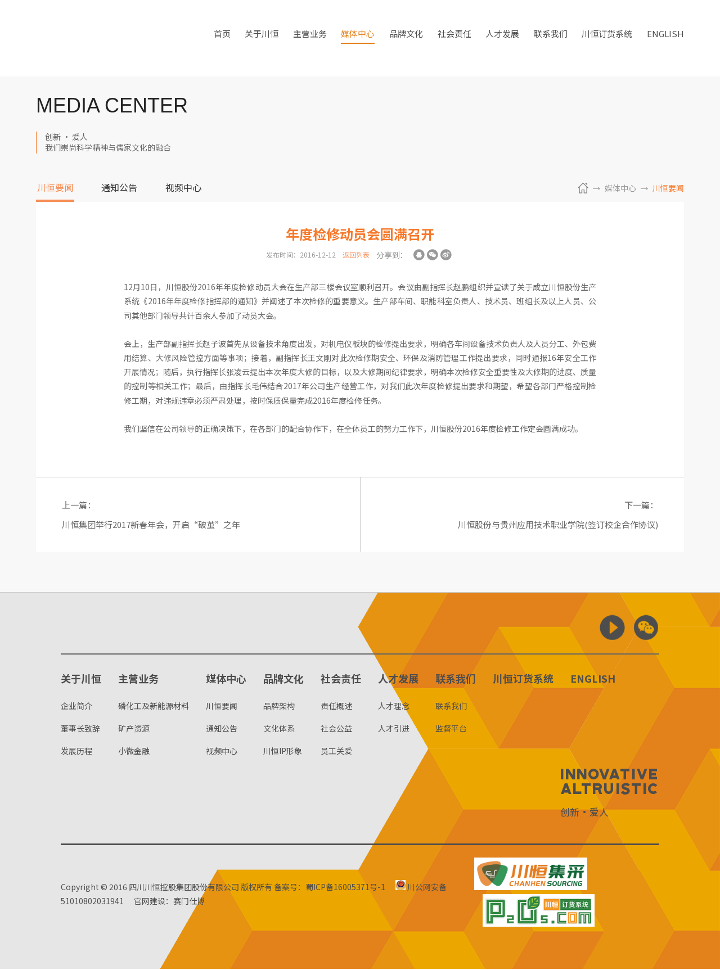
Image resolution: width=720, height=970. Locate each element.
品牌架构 (279, 706)
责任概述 (336, 706)
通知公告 (119, 188)
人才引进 (394, 729)
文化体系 (279, 729)
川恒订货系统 (607, 38)
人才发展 (502, 38)
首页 (222, 38)
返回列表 (356, 254)
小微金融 (134, 751)
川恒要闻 (55, 188)
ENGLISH (665, 38)
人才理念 (394, 706)
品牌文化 (406, 38)
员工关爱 (336, 751)
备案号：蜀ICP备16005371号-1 (329, 888)
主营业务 (310, 38)
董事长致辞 (80, 729)
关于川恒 (261, 38)
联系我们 (551, 38)
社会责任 (454, 38)
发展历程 (76, 751)
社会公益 (336, 729)
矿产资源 (134, 729)
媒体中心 (358, 38)
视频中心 (183, 188)
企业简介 (76, 706)
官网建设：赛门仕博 (172, 902)
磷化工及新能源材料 (153, 706)
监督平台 (451, 729)
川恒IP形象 (282, 751)
